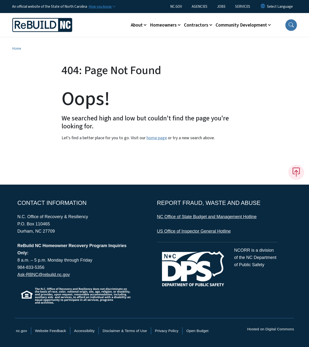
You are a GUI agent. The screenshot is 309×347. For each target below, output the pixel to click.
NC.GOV (176, 6)
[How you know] (102, 6)
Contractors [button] (196, 25)
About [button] (137, 25)
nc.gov (21, 331)
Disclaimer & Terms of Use (125, 331)
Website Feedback (50, 331)
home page (157, 138)
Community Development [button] (241, 25)
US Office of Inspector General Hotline (194, 231)
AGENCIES (199, 6)
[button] (291, 25)
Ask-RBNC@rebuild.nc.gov (43, 274)
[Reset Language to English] (263, 6)
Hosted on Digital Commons (270, 329)
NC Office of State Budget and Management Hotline (207, 216)
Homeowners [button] (163, 25)
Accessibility (84, 331)
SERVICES (242, 6)
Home (16, 48)
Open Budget (197, 331)
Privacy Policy (166, 331)
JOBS (221, 6)
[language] (280, 6)
